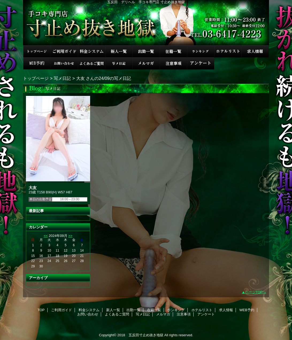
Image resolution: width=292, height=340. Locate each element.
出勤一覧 (146, 51)
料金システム (91, 51)
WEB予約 (37, 63)
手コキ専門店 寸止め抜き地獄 (146, 22)
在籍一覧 (173, 51)
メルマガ (146, 63)
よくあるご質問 (91, 63)
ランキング (200, 51)
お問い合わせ (64, 63)
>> (70, 236)
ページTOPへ (255, 292)
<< (46, 236)
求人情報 (255, 51)
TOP (37, 51)
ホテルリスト (227, 51)
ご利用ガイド (64, 51)
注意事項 (173, 63)
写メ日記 (118, 63)
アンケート (200, 63)
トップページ (36, 78)
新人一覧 (118, 51)
